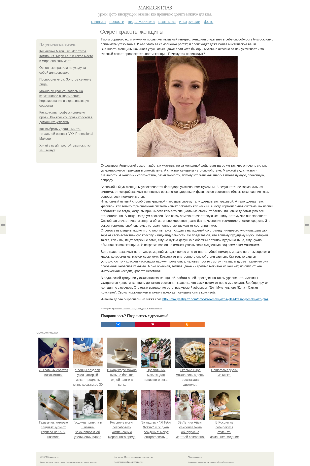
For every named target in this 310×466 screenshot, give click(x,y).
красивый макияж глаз (123, 308)
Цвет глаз (167, 21)
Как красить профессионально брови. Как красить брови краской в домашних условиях (66, 117)
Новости (116, 21)
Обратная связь (195, 457)
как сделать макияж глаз (149, 308)
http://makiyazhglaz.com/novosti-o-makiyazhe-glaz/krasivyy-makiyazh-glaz (215, 299)
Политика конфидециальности (128, 462)
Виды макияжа (141, 21)
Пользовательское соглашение (138, 457)
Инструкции (189, 21)
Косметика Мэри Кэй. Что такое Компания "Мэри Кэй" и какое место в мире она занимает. (66, 56)
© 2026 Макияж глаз (49, 457)
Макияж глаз (155, 8)
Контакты (118, 457)
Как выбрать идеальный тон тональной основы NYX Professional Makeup (66, 133)
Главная (98, 21)
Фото (208, 21)
